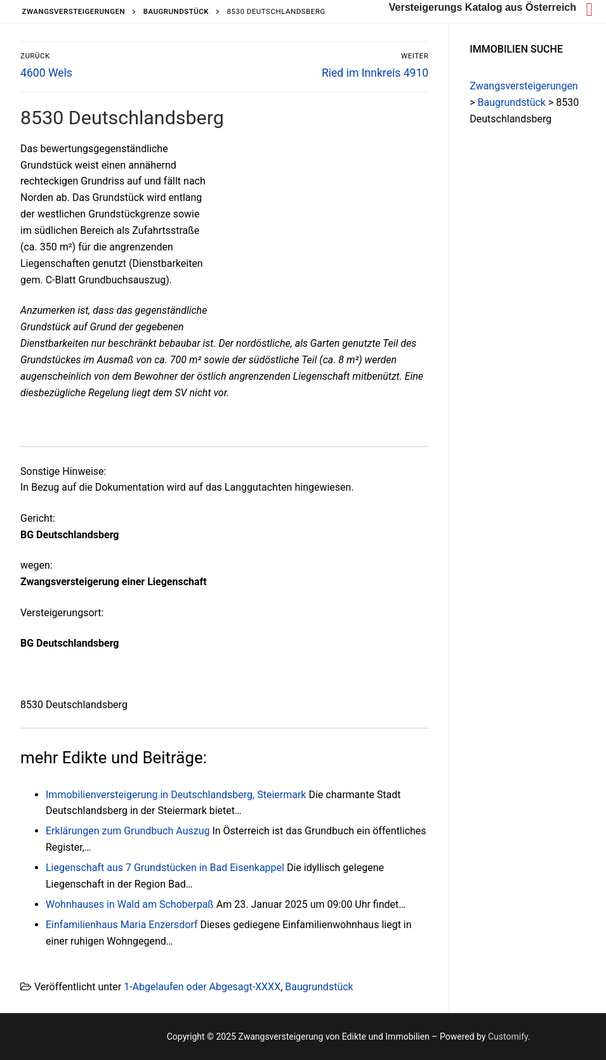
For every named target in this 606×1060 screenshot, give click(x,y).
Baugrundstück (319, 987)
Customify (508, 1036)
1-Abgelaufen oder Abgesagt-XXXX (202, 987)
